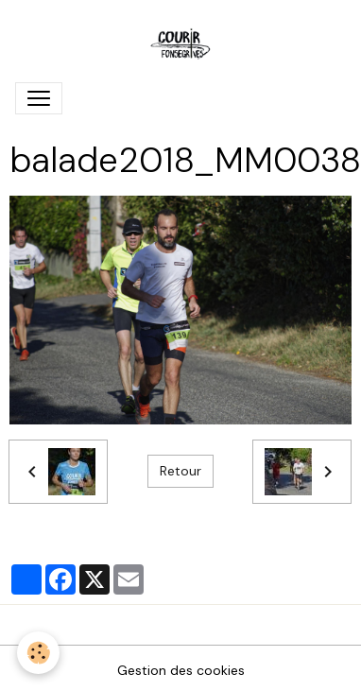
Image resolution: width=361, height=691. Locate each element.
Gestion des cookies (181, 670)
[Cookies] (38, 652)
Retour (180, 470)
